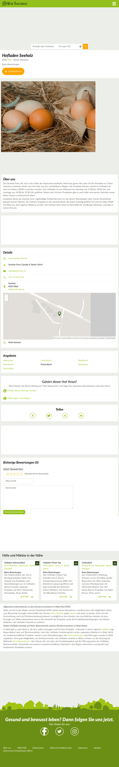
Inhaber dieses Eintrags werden (21, 391)
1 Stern (7, 474)
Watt (9, 60)
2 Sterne (11, 474)
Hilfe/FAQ (21, 748)
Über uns (7, 748)
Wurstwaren (8, 364)
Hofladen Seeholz (17, 56)
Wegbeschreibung (16, 289)
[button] (60, 313)
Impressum (83, 748)
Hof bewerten (13, 71)
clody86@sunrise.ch (17, 271)
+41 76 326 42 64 (16, 277)
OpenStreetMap (110, 338)
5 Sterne (21, 474)
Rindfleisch (83, 361)
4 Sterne (18, 474)
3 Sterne (14, 474)
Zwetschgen (8, 369)
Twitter (59, 731)
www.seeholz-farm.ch (17, 258)
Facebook (44, 731)
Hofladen (105, 629)
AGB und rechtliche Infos (61, 748)
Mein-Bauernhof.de (21, 641)
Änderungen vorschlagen (18, 398)
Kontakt (97, 748)
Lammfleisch (46, 361)
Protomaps (101, 338)
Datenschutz (38, 748)
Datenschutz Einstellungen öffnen (18, 751)
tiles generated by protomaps (88, 338)
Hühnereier (8, 361)
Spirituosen (83, 364)
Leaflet (57, 338)
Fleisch (73, 613)
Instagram (74, 731)
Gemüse (59, 613)
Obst (53, 613)
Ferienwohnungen (75, 635)
